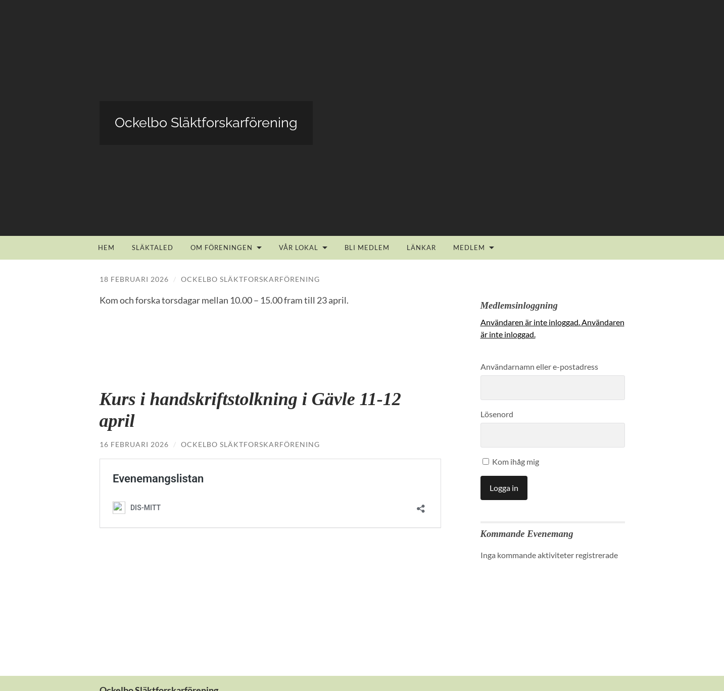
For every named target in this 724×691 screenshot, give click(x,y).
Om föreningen (221, 247)
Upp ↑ (616, 671)
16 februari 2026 (134, 444)
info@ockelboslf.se (136, 639)
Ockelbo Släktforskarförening (250, 279)
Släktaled (152, 247)
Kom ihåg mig (510, 461)
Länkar (421, 247)
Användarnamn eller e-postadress (539, 366)
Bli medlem (367, 247)
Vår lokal (298, 247)
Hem (106, 247)
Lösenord (496, 414)
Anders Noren (572, 671)
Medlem (469, 247)
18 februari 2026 (134, 279)
